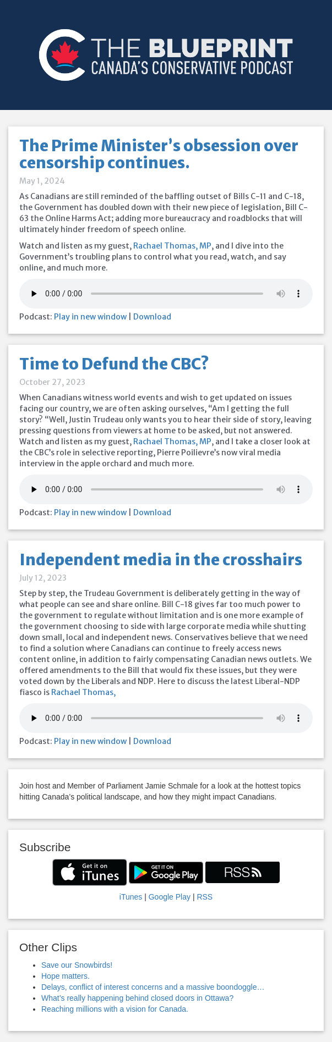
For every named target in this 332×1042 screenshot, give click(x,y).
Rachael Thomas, (83, 692)
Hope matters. (65, 976)
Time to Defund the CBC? (114, 364)
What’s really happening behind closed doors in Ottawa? (137, 998)
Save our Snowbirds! (76, 965)
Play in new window (90, 317)
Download (152, 317)
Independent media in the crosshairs (160, 560)
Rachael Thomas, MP (172, 246)
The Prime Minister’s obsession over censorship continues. (158, 154)
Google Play (170, 896)
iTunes (131, 896)
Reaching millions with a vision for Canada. (114, 1009)
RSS (205, 896)
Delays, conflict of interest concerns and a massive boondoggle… (152, 987)
